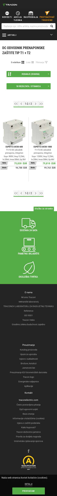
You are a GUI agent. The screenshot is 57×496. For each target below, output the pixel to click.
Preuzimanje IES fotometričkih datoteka (28, 372)
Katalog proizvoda (28, 349)
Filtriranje (40, 62)
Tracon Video (28, 320)
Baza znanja (28, 414)
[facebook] (28, 451)
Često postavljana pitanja (29, 405)
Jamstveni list (28, 368)
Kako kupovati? (28, 427)
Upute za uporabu (28, 354)
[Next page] (35, 104)
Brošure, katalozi (28, 363)
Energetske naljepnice (28, 381)
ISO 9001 (28, 315)
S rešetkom (16, 62)
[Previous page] (21, 104)
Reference (28, 311)
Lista (28, 62)
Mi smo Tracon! (28, 297)
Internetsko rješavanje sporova (28, 441)
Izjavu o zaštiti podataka (28, 423)
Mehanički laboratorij (28, 301)
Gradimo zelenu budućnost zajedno (28, 324)
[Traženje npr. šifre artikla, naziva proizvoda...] (28, 26)
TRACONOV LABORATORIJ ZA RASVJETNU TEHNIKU (28, 306)
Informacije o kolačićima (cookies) (29, 418)
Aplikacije (28, 386)
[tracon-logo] (10, 5)
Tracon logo (28, 377)
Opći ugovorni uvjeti (28, 409)
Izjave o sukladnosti (28, 359)
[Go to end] (41, 104)
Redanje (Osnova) (28, 74)
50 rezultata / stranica (32, 86)
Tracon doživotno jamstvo (28, 432)
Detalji (28, 484)
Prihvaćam (28, 491)
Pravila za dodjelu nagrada (28, 436)
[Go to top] (16, 104)
